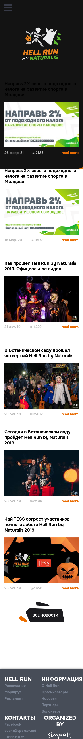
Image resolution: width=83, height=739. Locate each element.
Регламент (13, 698)
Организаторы (55, 692)
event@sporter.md (20, 730)
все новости (45, 615)
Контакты (19, 718)
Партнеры (50, 705)
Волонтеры (51, 711)
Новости (49, 698)
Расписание (15, 685)
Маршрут (12, 692)
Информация (62, 679)
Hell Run (18, 679)
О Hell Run (51, 685)
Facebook (12, 724)
